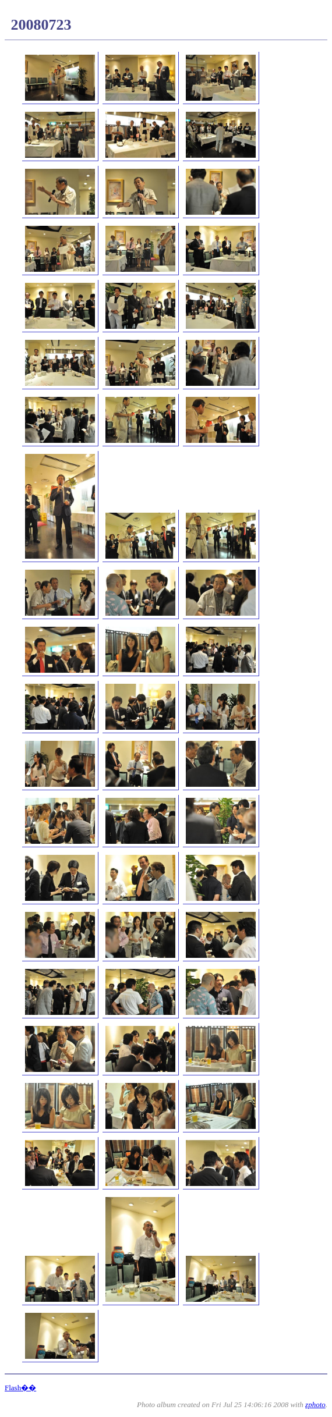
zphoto (315, 1404)
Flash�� (20, 1387)
